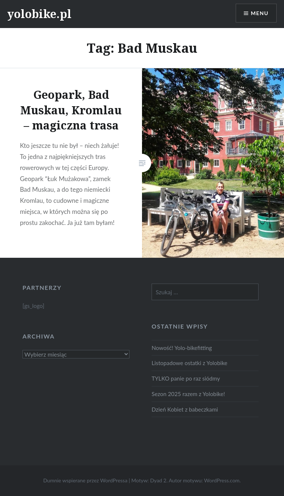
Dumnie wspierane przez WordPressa (85, 480)
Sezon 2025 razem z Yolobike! (188, 394)
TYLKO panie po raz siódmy (186, 378)
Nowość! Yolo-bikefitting (182, 347)
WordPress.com (221, 480)
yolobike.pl (39, 13)
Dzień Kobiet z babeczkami (185, 409)
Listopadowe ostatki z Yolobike (189, 363)
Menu (260, 13)
